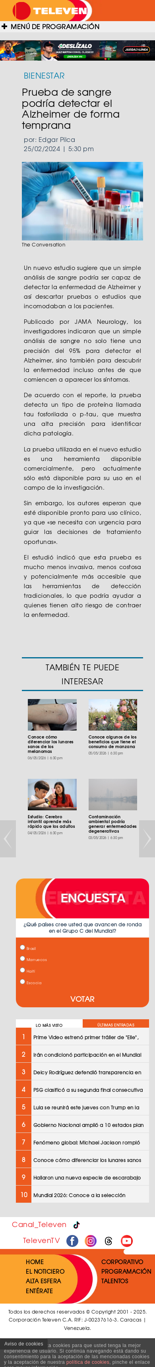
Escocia (30, 982)
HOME (35, 1262)
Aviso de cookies (23, 1344)
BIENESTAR (44, 75)
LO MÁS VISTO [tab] (49, 1025)
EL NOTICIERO (45, 1271)
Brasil (28, 948)
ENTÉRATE (39, 1291)
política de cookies (87, 1362)
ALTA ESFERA (43, 1281)
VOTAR (82, 998)
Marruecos (33, 959)
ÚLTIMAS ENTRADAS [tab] (115, 1025)
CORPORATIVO (122, 1262)
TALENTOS (114, 1281)
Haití (27, 971)
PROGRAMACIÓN (126, 1271)
